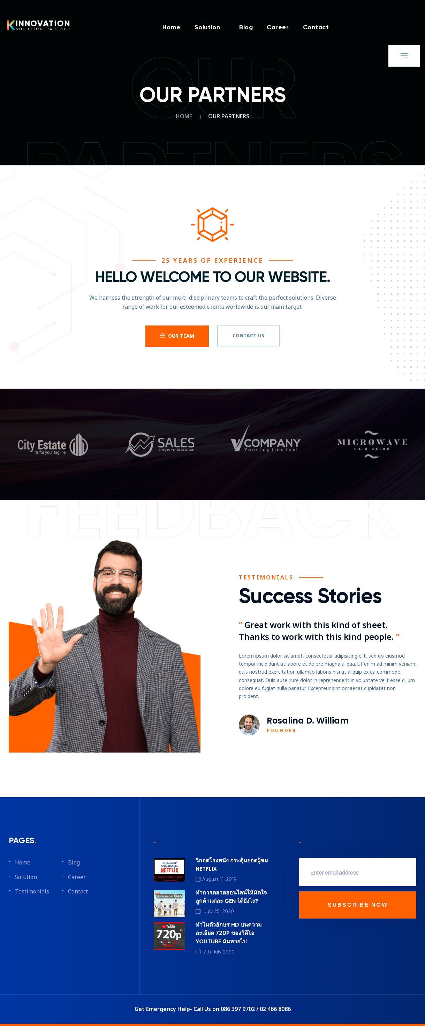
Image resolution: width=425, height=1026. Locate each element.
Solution (207, 28)
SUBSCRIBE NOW (358, 905)
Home (171, 28)
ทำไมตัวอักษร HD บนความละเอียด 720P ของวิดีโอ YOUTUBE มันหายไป (229, 933)
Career (278, 28)
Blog (246, 28)
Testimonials (32, 892)
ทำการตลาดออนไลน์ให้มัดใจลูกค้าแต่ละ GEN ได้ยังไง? (231, 897)
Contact (316, 28)
